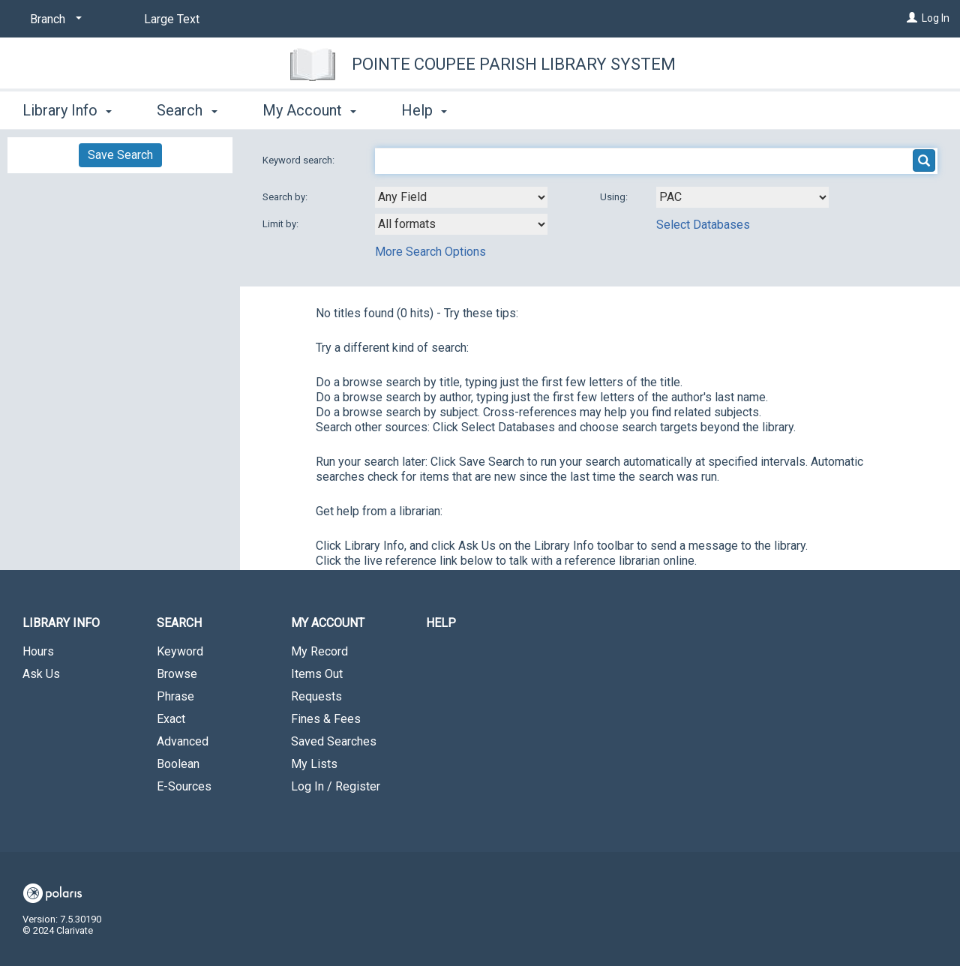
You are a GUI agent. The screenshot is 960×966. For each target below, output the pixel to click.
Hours (38, 651)
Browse (177, 674)
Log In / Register (335, 786)
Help (441, 623)
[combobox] (461, 197)
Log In (936, 18)
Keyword (180, 651)
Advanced (182, 741)
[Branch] (53, 19)
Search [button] (187, 110)
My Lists (314, 764)
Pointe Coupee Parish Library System (514, 64)
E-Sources (184, 786)
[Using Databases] (742, 197)
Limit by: (281, 224)
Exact (171, 719)
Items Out (317, 674)
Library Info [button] (67, 110)
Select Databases (703, 225)
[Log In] (912, 18)
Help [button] (424, 110)
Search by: (286, 196)
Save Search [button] (120, 155)
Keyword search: (299, 160)
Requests (316, 696)
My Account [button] (309, 110)
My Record (319, 651)
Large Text (172, 19)
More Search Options (430, 251)
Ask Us (41, 674)
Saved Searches (333, 741)
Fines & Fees (326, 719)
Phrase (175, 696)
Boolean (178, 764)
